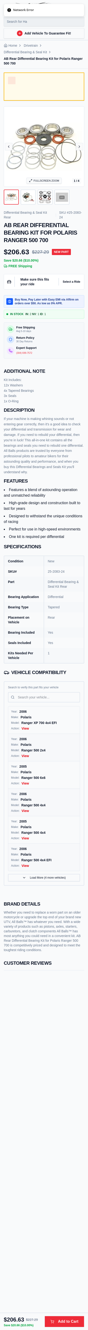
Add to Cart (64, 1321)
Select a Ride (71, 281)
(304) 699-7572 (24, 353)
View (25, 728)
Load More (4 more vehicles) (44, 878)
